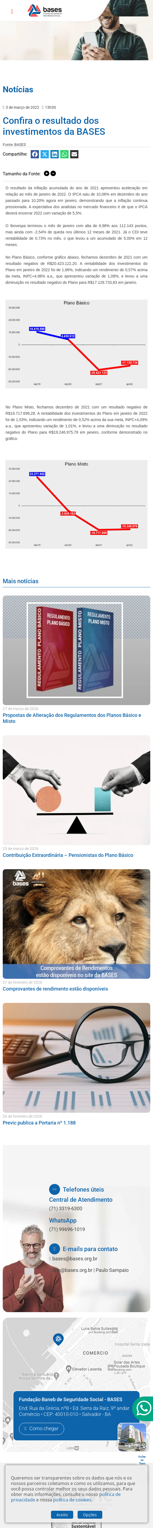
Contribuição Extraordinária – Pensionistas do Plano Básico (68, 855)
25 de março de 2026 (20, 848)
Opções (90, 1514)
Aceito (62, 1514)
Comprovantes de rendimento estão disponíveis (55, 989)
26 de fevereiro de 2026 (22, 1116)
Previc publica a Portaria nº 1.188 (39, 1123)
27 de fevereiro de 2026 (22, 982)
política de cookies (72, 1500)
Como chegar (43, 1429)
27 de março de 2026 (20, 708)
